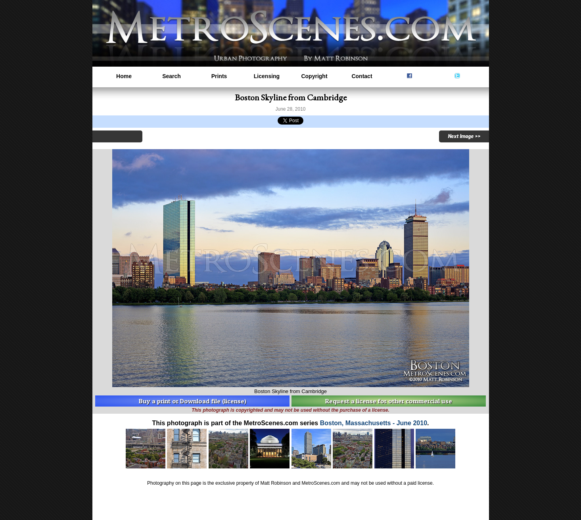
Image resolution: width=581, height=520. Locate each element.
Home (124, 76)
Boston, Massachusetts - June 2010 (373, 423)
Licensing (267, 76)
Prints (219, 76)
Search (171, 76)
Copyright (314, 76)
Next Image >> (464, 136)
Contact (361, 76)
